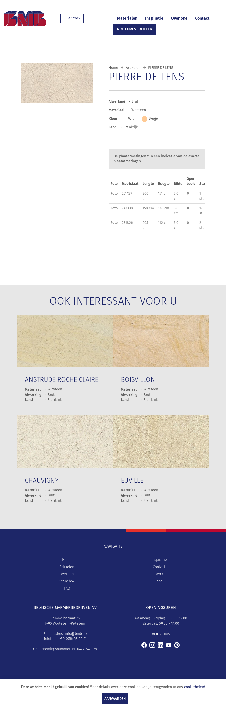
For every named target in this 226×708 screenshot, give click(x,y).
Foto (114, 193)
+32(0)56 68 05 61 (73, 639)
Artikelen (133, 68)
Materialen (127, 18)
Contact (202, 18)
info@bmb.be (76, 633)
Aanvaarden (115, 698)
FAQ (67, 588)
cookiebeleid (194, 687)
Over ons (179, 18)
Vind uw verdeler (134, 29)
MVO (159, 574)
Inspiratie (154, 18)
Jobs (159, 581)
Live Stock (72, 18)
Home (113, 68)
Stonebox (66, 581)
